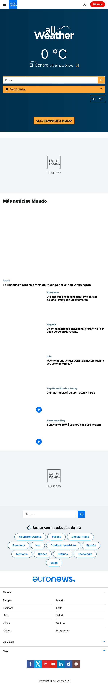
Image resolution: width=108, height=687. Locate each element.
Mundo (60, 600)
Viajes (6, 622)
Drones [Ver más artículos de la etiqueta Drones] (42, 553)
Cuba (6, 280)
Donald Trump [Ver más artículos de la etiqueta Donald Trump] (80, 536)
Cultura (60, 622)
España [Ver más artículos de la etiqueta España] (91, 545)
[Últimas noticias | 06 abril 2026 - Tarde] (76, 403)
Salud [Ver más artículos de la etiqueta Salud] (54, 562)
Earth (59, 607)
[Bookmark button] (76, 65)
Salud (59, 615)
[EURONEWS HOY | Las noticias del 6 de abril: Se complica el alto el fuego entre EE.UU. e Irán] (76, 435)
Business (8, 607)
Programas (62, 630)
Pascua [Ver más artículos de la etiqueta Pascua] (56, 536)
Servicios (8, 641)
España (51, 324)
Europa (7, 600)
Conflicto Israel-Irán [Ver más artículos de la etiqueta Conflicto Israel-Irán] (63, 545)
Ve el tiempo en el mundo (54, 120)
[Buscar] (54, 80)
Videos (7, 630)
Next (6, 615)
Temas (7, 592)
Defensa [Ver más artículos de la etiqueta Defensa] (63, 553)
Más (5, 651)
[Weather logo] (54, 34)
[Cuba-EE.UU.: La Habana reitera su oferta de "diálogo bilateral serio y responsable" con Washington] (54, 285)
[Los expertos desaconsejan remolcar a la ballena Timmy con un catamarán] (76, 307)
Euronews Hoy (56, 420)
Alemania (53, 292)
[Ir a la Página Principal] (13, 4)
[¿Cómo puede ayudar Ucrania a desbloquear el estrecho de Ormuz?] (76, 371)
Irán (49, 356)
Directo (97, 4)
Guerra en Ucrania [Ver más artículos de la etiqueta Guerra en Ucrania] (30, 536)
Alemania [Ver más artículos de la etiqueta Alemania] (22, 553)
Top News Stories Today (62, 388)
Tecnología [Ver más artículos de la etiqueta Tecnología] (85, 553)
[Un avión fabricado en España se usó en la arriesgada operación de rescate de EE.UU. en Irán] (76, 339)
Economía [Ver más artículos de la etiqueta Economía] (18, 545)
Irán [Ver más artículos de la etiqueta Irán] (37, 545)
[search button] (101, 80)
